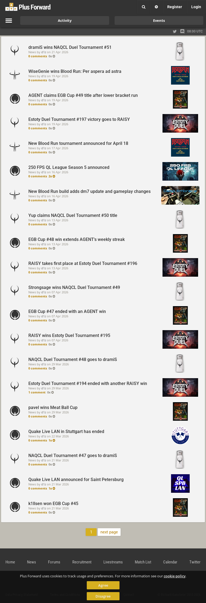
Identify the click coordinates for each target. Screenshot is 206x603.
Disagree (103, 596)
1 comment (37, 392)
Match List (143, 562)
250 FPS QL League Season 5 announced (68, 167)
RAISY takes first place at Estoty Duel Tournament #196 (82, 263)
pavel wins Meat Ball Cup (52, 407)
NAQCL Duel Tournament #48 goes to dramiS (72, 359)
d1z (43, 52)
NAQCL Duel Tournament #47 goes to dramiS (72, 455)
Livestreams (113, 562)
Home (10, 562)
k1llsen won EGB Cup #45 (53, 503)
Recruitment (81, 562)
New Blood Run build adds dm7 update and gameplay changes (89, 191)
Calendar (170, 562)
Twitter (195, 562)
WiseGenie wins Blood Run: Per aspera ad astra (74, 71)
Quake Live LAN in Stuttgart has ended (66, 431)
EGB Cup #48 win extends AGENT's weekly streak (76, 239)
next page (109, 532)
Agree (103, 585)
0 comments (37, 56)
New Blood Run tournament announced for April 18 (78, 143)
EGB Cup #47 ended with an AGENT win (67, 311)
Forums (54, 562)
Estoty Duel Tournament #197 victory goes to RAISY (79, 119)
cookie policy (175, 576)
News (31, 562)
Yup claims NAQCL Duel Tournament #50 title (72, 215)
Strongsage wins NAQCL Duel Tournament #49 (74, 287)
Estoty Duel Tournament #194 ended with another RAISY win (87, 383)
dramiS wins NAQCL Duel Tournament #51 (70, 47)
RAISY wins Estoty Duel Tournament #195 (69, 335)
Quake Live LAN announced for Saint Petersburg (76, 479)
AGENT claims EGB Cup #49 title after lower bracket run (83, 95)
